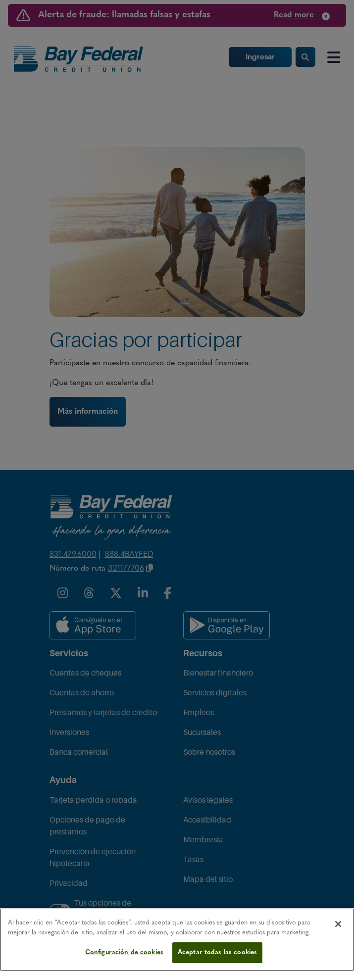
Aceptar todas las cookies (217, 952)
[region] (177, 939)
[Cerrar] (338, 924)
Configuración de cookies (124, 952)
